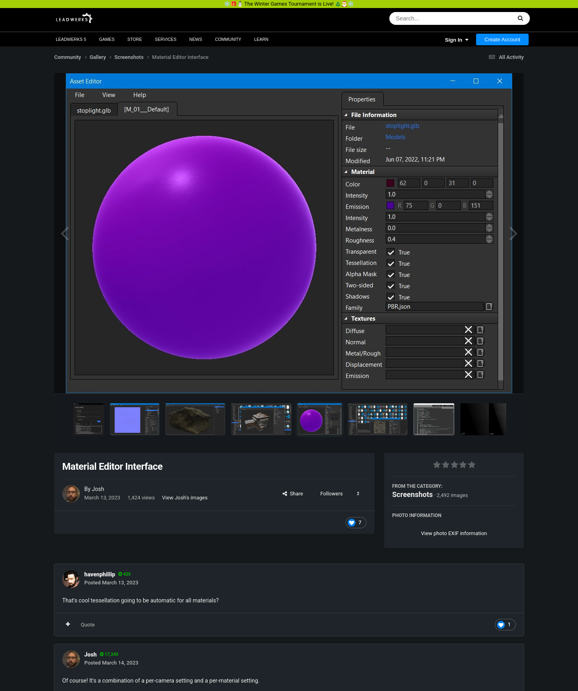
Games (107, 39)
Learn (261, 39)
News (195, 39)
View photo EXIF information (454, 533)
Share (293, 494)
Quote (88, 625)
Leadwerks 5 (71, 39)
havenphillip (99, 574)
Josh (98, 489)
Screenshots (412, 494)
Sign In (456, 40)
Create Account (502, 39)
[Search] (429, 18)
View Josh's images (185, 498)
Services (166, 39)
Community (228, 39)
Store (134, 39)
